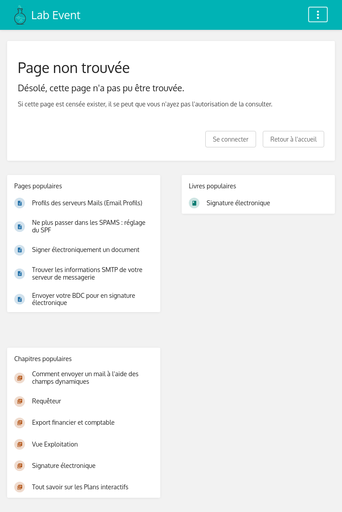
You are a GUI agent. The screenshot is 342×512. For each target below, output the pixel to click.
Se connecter (230, 139)
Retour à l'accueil (293, 139)
